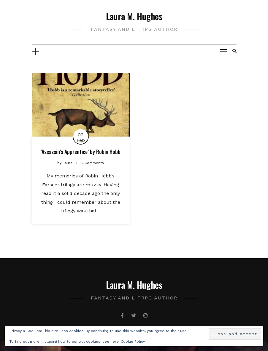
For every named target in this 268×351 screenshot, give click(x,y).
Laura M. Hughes (134, 16)
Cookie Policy (133, 341)
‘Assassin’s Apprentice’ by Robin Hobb (80, 152)
